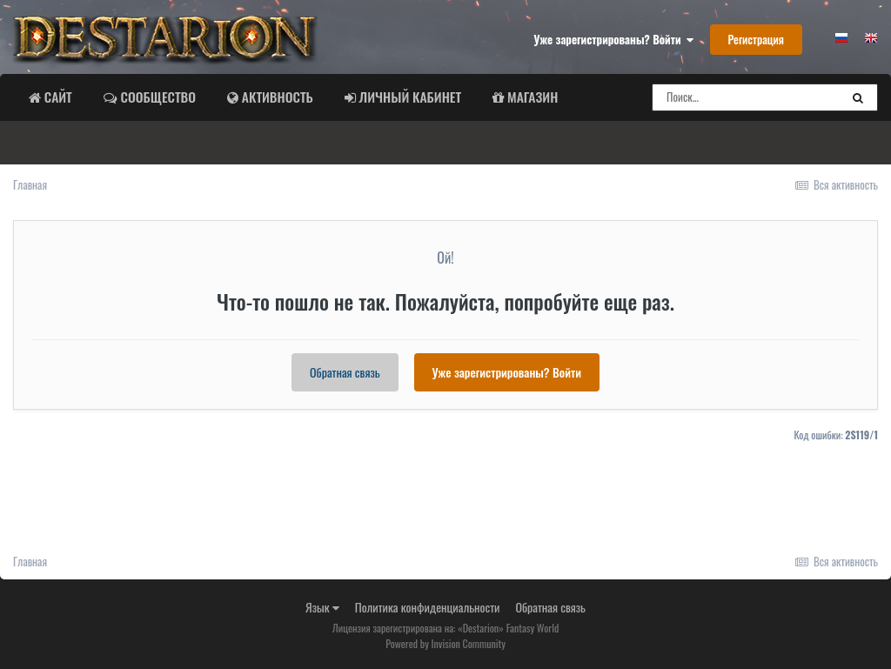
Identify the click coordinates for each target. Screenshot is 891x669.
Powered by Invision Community (445, 643)
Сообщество (156, 96)
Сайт (56, 96)
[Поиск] (746, 97)
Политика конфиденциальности (427, 607)
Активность (275, 96)
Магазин (531, 96)
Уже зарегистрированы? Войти (613, 39)
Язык (322, 607)
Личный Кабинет (408, 96)
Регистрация (756, 39)
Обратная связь (345, 372)
